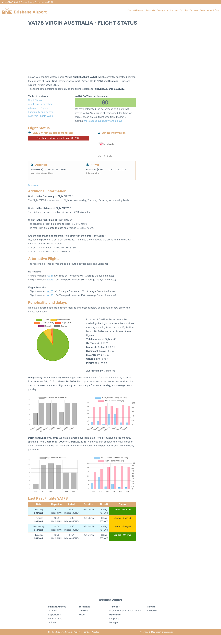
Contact (87, 632)
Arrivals (52, 610)
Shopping (114, 618)
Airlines (52, 622)
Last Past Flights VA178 (41, 115)
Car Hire (184, 10)
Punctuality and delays (40, 112)
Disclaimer (77, 632)
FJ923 (50, 279)
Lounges (113, 622)
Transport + (162, 10)
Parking (174, 10)
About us (95, 632)
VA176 (50, 291)
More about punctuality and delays (103, 120)
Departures (54, 614)
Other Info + (213, 10)
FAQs (202, 10)
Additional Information (40, 104)
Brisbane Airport (30, 12)
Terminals (150, 10)
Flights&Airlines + (135, 10)
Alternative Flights (38, 108)
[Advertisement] (110, 52)
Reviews (194, 10)
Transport (114, 606)
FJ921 (50, 275)
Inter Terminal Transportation (125, 610)
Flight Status (35, 100)
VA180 (50, 295)
